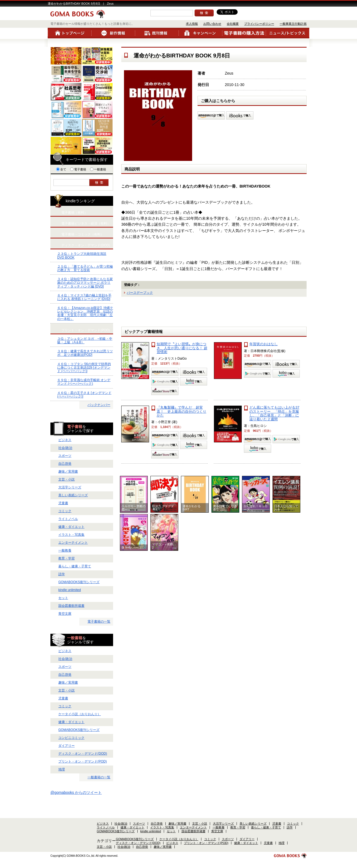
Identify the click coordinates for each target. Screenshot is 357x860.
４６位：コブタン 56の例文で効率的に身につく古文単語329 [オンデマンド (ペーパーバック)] (84, 367)
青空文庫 (64, 614)
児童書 (63, 503)
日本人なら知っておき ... (286, 507)
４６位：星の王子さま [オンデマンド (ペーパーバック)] (84, 394)
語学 (61, 574)
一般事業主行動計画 (293, 23)
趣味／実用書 (68, 471)
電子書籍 (78, 169)
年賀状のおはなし (263, 344)
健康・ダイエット (71, 527)
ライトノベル (68, 519)
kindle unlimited (69, 590)
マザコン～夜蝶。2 (164, 546)
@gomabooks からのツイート (76, 792)
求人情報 (192, 23)
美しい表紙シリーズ (73, 495)
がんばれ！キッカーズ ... (256, 507)
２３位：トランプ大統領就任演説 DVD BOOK (81, 255)
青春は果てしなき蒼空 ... (225, 507)
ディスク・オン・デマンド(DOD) (82, 753)
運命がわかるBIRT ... (192, 507)
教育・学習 (66, 558)
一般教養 (64, 550)
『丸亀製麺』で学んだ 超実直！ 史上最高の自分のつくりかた (181, 411)
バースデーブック (140, 293)
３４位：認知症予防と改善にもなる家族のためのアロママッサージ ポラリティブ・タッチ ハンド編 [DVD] (85, 282)
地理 (61, 769)
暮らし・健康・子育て (74, 566)
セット (63, 598)
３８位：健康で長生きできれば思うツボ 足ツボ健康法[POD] (85, 353)
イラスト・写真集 (71, 535)
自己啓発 (64, 464)
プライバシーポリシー (259, 23)
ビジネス (64, 440)
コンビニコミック (71, 738)
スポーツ (64, 456)
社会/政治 (65, 448)
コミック (64, 511)
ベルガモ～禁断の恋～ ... (134, 507)
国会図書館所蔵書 (71, 606)
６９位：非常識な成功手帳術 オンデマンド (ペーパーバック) (83, 381)
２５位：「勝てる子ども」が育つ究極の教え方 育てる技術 (85, 268)
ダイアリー (66, 746)
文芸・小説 (66, 479)
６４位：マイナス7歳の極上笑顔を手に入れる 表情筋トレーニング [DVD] (84, 297)
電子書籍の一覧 (98, 621)
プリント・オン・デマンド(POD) (82, 761)
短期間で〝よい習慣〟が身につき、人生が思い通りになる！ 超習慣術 (182, 348)
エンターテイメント (73, 542)
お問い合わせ (212, 23)
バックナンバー (98, 405)
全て (61, 169)
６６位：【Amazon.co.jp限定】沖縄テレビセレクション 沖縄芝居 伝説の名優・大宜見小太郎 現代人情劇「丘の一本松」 (85, 313)
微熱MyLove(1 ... (133, 547)
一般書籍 (98, 169)
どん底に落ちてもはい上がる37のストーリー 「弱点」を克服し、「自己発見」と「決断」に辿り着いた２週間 (274, 413)
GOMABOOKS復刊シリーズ (78, 582)
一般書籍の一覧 (98, 777)
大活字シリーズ (69, 487)
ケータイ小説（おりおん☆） (79, 714)
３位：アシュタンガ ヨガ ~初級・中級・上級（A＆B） (84, 340)
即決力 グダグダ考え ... (163, 507)
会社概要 (233, 23)
